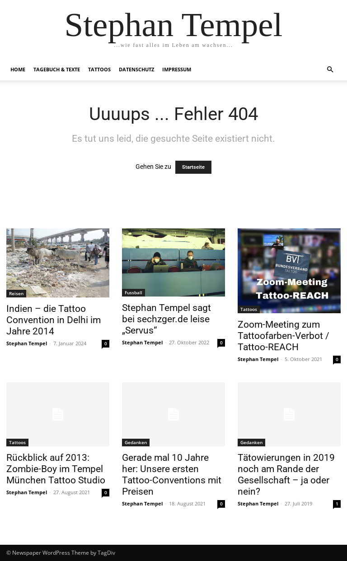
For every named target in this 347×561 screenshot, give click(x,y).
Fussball (133, 292)
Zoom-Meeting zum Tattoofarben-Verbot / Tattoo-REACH (283, 335)
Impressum (176, 69)
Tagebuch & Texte (56, 69)
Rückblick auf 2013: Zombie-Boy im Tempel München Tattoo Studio (55, 469)
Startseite (193, 167)
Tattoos (99, 69)
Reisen (16, 293)
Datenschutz (136, 69)
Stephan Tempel (26, 343)
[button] (330, 69)
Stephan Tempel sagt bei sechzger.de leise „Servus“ (166, 319)
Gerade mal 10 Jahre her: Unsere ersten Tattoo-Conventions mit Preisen (171, 474)
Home (17, 69)
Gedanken (136, 442)
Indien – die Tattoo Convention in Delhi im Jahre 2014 (53, 320)
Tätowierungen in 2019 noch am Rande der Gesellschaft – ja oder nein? (286, 474)
